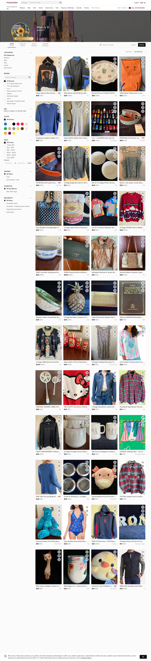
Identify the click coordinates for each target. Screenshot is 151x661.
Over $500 (9, 157)
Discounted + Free (11, 180)
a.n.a (7, 88)
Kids (34, 8)
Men (29, 8)
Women (22, 8)
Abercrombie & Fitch (13, 91)
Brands (79, 8)
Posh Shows (95, 8)
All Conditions (10, 189)
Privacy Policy (86, 658)
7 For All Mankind (11, 86)
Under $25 (9, 145)
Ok (143, 657)
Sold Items (9, 212)
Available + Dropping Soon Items (17, 206)
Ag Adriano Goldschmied (14, 101)
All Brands (9, 81)
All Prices (9, 142)
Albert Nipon (10, 104)
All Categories (9, 55)
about (133, 45)
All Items (8, 174)
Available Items (10, 203)
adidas (8, 93)
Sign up (143, 3)
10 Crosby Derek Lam (13, 83)
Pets (57, 8)
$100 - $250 (10, 152)
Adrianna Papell (11, 96)
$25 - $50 (9, 147)
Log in (136, 3)
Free (7, 177)
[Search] (44, 2)
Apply (29, 163)
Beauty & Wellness (67, 8)
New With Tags (10, 192)
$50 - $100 (9, 150)
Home (41, 8)
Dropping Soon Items (12, 209)
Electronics (49, 8)
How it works (122, 8)
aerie (7, 98)
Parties (86, 8)
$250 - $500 (10, 155)
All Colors (9, 119)
